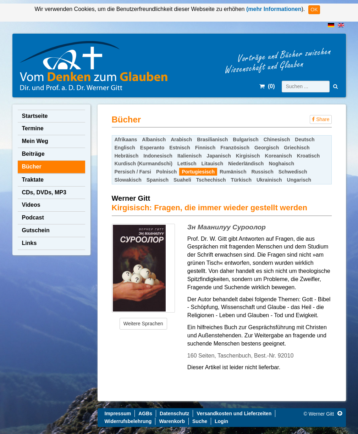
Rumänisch (233, 172)
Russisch (262, 172)
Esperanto (152, 147)
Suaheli (182, 180)
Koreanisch (278, 156)
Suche (199, 421)
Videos (31, 205)
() (267, 86)
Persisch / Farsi (133, 172)
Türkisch (241, 180)
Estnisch (179, 147)
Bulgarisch (245, 139)
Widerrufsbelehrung (128, 421)
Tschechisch (211, 180)
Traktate (33, 180)
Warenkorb (172, 421)
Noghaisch (281, 163)
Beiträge (33, 154)
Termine (33, 128)
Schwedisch (293, 172)
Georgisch (266, 147)
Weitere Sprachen (143, 323)
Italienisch (189, 156)
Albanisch (154, 139)
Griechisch (296, 147)
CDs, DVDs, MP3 (44, 192)
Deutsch (304, 139)
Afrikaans (126, 139)
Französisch (234, 147)
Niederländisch (246, 163)
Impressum (118, 413)
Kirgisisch (248, 156)
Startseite (35, 116)
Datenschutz (174, 413)
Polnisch (166, 172)
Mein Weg (35, 141)
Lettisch (187, 163)
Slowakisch (128, 180)
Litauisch (212, 163)
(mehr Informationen (272, 9)
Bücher (32, 167)
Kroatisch (308, 156)
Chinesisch (277, 139)
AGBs (145, 413)
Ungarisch (299, 180)
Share (320, 119)
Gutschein (36, 230)
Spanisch (158, 180)
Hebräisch (127, 156)
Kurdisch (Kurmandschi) (143, 163)
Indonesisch (157, 156)
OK (314, 9)
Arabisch (181, 139)
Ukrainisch (269, 180)
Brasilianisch (212, 139)
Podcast (33, 218)
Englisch (125, 147)
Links (29, 243)
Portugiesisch (198, 172)
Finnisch (205, 147)
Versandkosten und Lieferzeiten (234, 413)
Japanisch (218, 156)
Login (221, 421)
